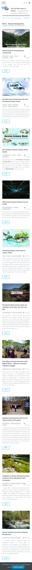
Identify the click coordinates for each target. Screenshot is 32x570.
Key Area (5, 104)
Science (11, 56)
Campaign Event (6, 209)
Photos (11, 58)
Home (3, 18)
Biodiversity (5, 56)
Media (9, 104)
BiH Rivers (16, 207)
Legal (10, 485)
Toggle (3, 3)
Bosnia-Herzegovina (12, 106)
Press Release (6, 423)
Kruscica (5, 425)
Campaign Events (7, 155)
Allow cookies (18, 567)
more (5, 71)
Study (4, 256)
